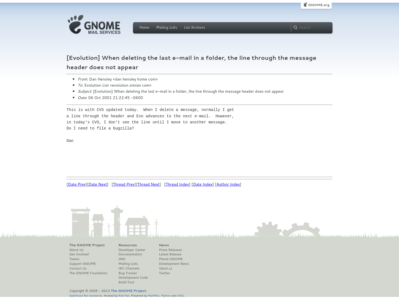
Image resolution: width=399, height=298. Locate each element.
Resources (128, 245)
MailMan (153, 295)
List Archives (194, 27)
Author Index (228, 184)
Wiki (122, 259)
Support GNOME (82, 263)
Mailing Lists (166, 27)
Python (166, 295)
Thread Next (148, 184)
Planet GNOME (171, 259)
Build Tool (126, 282)
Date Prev (77, 184)
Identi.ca (165, 268)
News (164, 245)
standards (95, 295)
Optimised (76, 295)
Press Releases (170, 250)
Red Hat (123, 295)
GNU (180, 295)
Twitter (164, 273)
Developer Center (132, 250)
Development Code (133, 277)
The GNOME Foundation (88, 273)
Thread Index (177, 184)
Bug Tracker (128, 273)
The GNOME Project (87, 245)
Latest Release (170, 254)
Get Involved (79, 254)
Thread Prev (124, 184)
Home (144, 27)
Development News (174, 263)
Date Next (97, 184)
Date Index (203, 184)
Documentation (130, 254)
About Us (76, 250)
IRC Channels (129, 268)
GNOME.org (318, 4)
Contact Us (77, 268)
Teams (74, 259)
